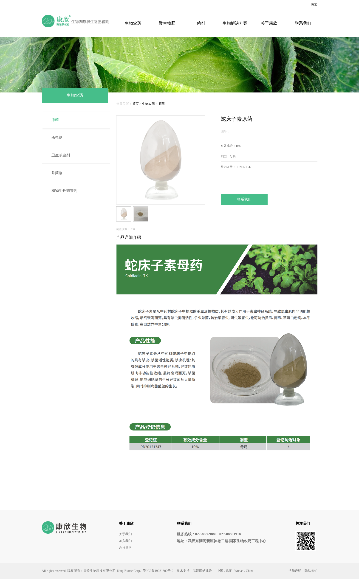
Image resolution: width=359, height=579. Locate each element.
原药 (55, 120)
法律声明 (294, 571)
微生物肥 (167, 23)
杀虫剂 (56, 137)
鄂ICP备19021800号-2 (158, 571)
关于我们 (125, 534)
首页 (135, 104)
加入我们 (125, 541)
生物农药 (133, 23)
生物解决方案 (235, 23)
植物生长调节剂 (64, 191)
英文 (314, 4)
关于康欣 (269, 23)
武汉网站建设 (202, 571)
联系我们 (303, 23)
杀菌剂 (56, 173)
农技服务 (125, 548)
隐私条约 (311, 571)
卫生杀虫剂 (60, 155)
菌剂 (201, 23)
